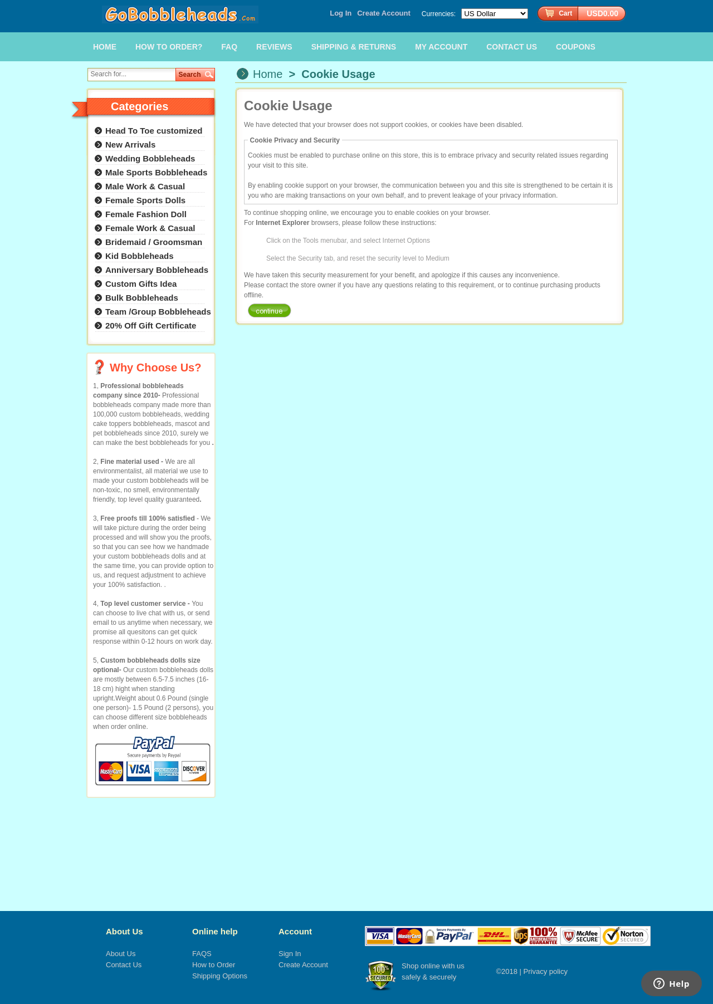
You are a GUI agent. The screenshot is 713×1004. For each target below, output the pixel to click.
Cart (565, 13)
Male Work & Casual (145, 186)
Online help (215, 931)
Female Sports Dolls (145, 200)
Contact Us (123, 965)
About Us (124, 931)
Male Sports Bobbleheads (156, 172)
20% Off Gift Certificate (150, 325)
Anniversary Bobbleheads (156, 270)
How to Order (213, 965)
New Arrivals (130, 144)
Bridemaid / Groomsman (153, 242)
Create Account (384, 13)
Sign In (290, 953)
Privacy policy (546, 971)
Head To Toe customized (153, 130)
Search (190, 75)
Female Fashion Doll (146, 214)
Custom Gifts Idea (141, 283)
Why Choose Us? (155, 367)
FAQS (202, 953)
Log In (340, 13)
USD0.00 (602, 13)
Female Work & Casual (150, 228)
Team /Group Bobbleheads (158, 311)
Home (267, 74)
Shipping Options (219, 976)
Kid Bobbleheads (139, 256)
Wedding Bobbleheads (150, 158)
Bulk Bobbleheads (141, 297)
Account (295, 931)
